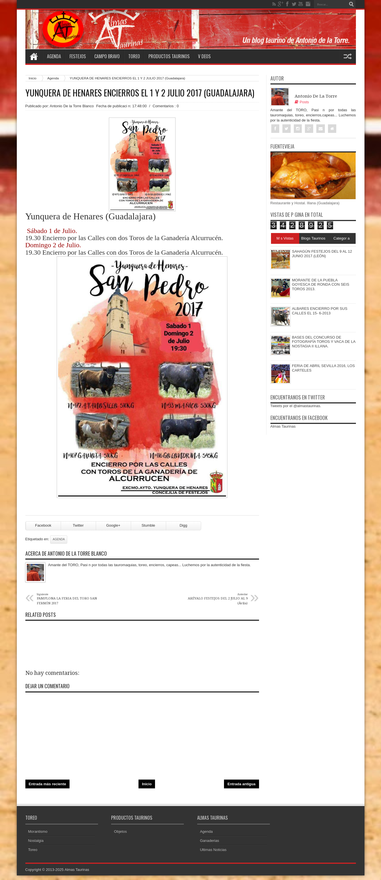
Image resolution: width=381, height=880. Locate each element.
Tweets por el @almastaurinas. (295, 406)
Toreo (134, 56)
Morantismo (38, 836)
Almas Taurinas (283, 426)
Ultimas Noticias (213, 854)
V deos (204, 56)
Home (33, 56)
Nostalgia (36, 845)
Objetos (120, 836)
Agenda (54, 56)
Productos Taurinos (169, 56)
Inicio (32, 78)
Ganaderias (209, 845)
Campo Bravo (107, 56)
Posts (302, 102)
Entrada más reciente (47, 788)
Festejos (78, 56)
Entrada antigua (241, 788)
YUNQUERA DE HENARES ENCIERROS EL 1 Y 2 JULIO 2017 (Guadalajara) (139, 93)
